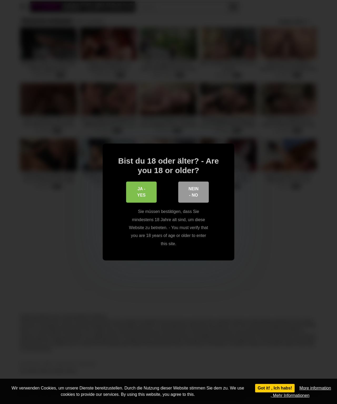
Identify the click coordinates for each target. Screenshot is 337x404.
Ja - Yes (141, 192)
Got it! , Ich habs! (275, 388)
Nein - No (194, 192)
